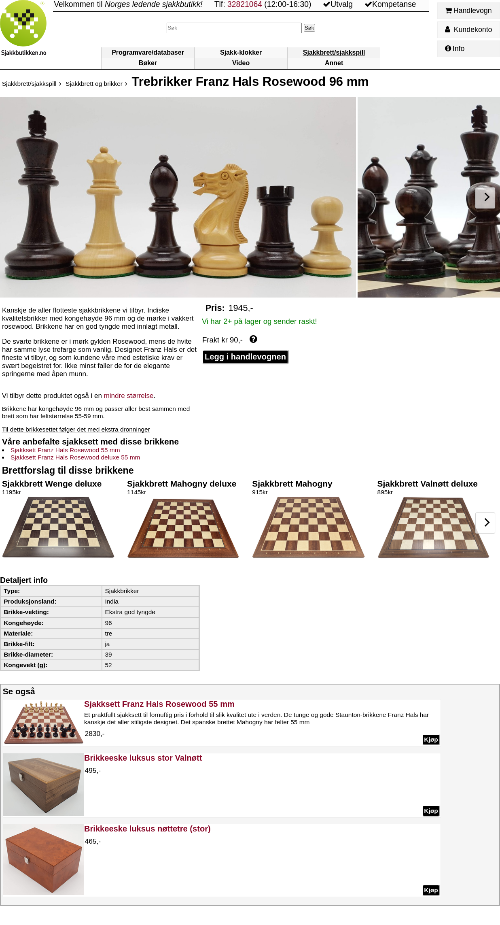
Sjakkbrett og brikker (94, 83)
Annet (334, 63)
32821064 (244, 4)
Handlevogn (468, 10)
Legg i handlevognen (245, 356)
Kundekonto (468, 30)
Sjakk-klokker (241, 52)
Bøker (148, 63)
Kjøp (431, 739)
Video (241, 63)
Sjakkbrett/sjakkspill (334, 52)
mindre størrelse (129, 396)
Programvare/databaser (148, 52)
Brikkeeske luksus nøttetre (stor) (147, 828)
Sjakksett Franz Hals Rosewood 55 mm (65, 450)
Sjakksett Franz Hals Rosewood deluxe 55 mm (75, 457)
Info (454, 49)
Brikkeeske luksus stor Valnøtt (143, 757)
